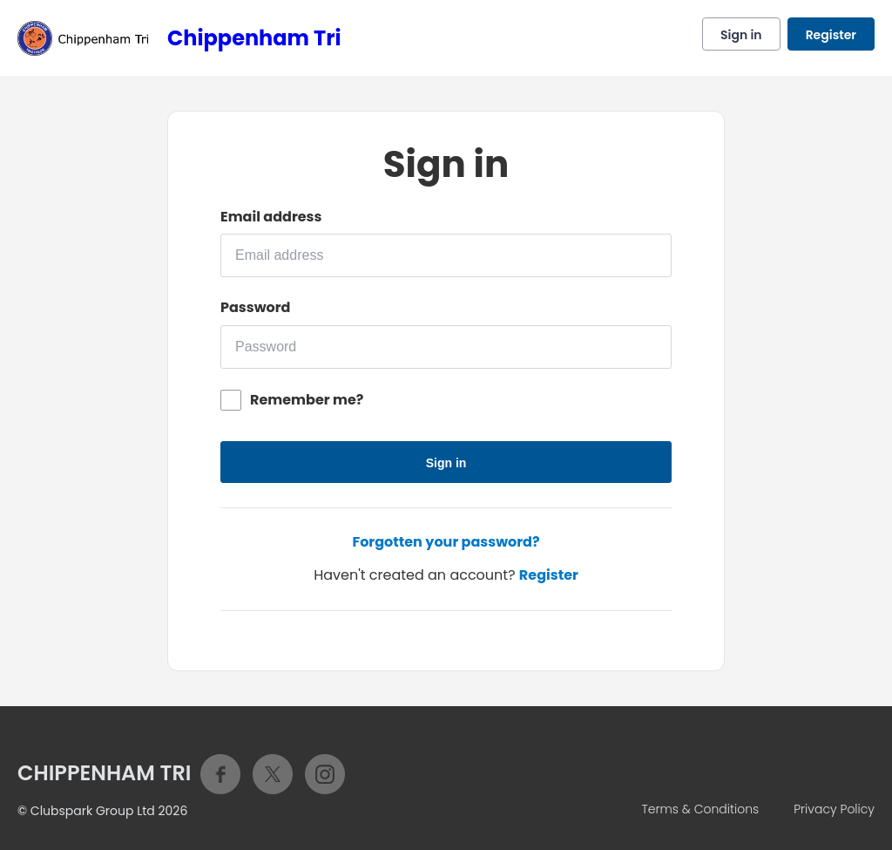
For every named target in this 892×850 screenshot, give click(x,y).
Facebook (220, 774)
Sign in (741, 35)
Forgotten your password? (445, 542)
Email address (270, 217)
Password (255, 307)
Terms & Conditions (700, 809)
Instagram (325, 774)
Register (831, 35)
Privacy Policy (834, 809)
